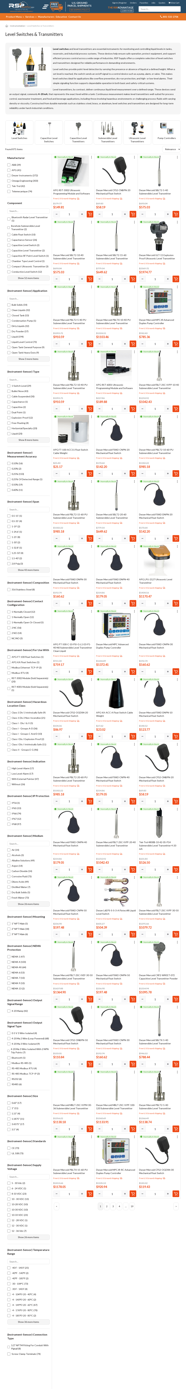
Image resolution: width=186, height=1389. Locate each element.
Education (61, 16)
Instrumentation (17, 26)
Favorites (144, 2)
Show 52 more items (28, 278)
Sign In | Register (119, 2)
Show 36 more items (28, 1321)
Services (31, 16)
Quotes (162, 2)
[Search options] (28, 211)
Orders (133, 2)
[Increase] (82, 214)
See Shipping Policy (79, 10)
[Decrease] (56, 214)
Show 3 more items (28, 358)
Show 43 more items (28, 569)
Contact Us (74, 16)
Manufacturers (46, 16)
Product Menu (15, 16)
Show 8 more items (28, 439)
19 (132, 1206)
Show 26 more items (28, 904)
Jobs (153, 2)
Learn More (127, 11)
